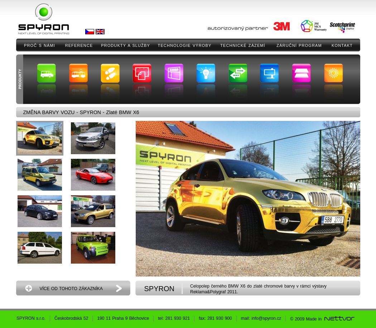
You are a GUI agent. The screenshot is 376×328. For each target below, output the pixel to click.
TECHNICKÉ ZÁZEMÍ (242, 45)
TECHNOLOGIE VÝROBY (185, 45)
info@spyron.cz (266, 318)
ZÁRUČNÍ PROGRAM (299, 45)
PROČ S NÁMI (39, 45)
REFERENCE (79, 45)
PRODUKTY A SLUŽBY (125, 45)
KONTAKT (342, 45)
